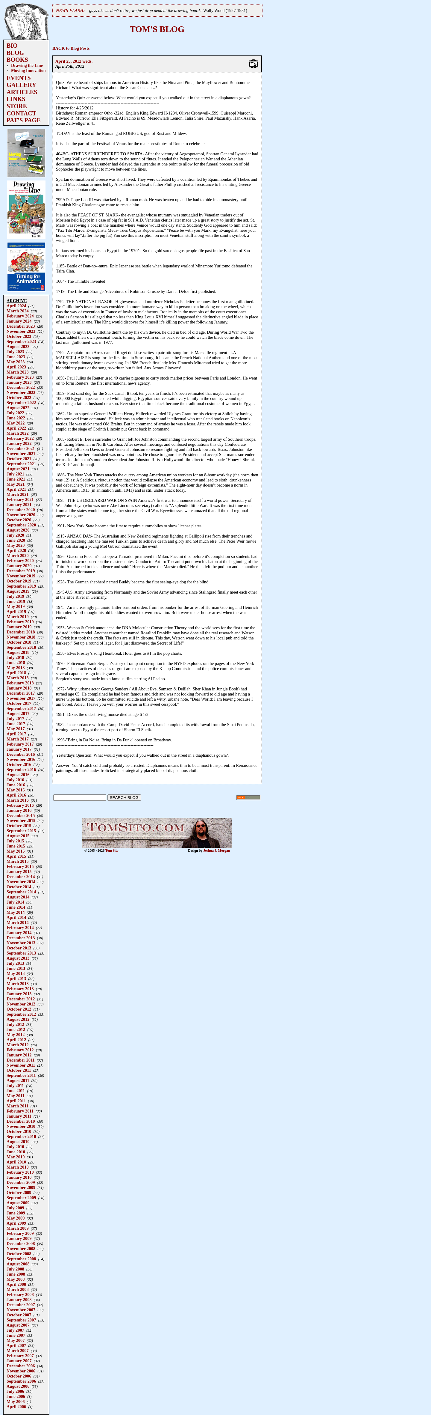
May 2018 (16, 667)
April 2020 (16, 550)
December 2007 (21, 1304)
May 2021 (16, 484)
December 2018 (21, 632)
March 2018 (18, 677)
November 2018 (21, 637)
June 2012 (16, 1029)
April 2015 (16, 856)
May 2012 (16, 1034)
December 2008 (21, 1243)
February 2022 (20, 438)
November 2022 (21, 392)
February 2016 (20, 805)
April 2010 (16, 1162)
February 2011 (20, 1111)
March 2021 (18, 494)
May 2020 (16, 545)
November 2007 (21, 1309)
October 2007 (19, 1314)
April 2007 (16, 1345)
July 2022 (15, 412)
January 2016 (19, 810)
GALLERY (21, 85)
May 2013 (16, 973)
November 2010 (21, 1126)
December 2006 (21, 1365)
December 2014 (21, 876)
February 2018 (20, 683)
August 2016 (18, 774)
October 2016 (19, 764)
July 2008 (15, 1269)
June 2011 (16, 1090)
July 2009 (15, 1207)
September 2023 (21, 341)
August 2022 (18, 407)
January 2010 (19, 1177)
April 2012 (16, 1039)
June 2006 (16, 1396)
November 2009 (21, 1187)
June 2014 (16, 907)
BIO (12, 45)
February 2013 (20, 988)
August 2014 (18, 897)
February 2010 (20, 1172)
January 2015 (19, 871)
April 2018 (16, 672)
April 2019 (16, 611)
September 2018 (21, 647)
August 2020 (18, 530)
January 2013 (19, 993)
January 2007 (19, 1360)
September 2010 (21, 1136)
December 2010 (21, 1121)
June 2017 (16, 723)
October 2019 (19, 581)
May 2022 (16, 423)
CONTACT (21, 113)
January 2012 (19, 1055)
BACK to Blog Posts (70, 48)
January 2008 (19, 1299)
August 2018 (18, 652)
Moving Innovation (28, 70)
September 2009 (21, 1197)
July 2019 (15, 596)
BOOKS (17, 59)
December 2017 (21, 693)
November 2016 (21, 759)
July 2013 (15, 963)
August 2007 (18, 1325)
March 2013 (18, 983)
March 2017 (18, 739)
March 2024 (18, 310)
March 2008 (18, 1289)
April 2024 (16, 305)
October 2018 (19, 642)
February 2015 (20, 866)
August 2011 (18, 1080)
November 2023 (21, 331)
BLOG (15, 52)
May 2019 (16, 606)
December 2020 (21, 509)
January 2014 (19, 932)
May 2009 (16, 1218)
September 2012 (21, 1014)
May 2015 (16, 851)
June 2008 (16, 1274)
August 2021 (18, 468)
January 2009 (19, 1238)
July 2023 (15, 351)
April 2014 (16, 917)
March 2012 (18, 1044)
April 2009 (16, 1223)
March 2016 (18, 800)
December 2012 (21, 998)
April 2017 (16, 733)
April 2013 (16, 978)
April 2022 (16, 428)
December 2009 (21, 1182)
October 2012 (19, 1009)
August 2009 (18, 1202)
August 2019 (18, 591)
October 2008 (19, 1253)
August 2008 (18, 1264)
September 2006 (21, 1381)
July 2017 (15, 718)
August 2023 (18, 346)
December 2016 (21, 754)
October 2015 (19, 825)
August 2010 (18, 1141)
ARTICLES (22, 92)
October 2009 (19, 1192)
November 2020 (21, 514)
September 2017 (21, 708)
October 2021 (19, 458)
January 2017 (19, 749)
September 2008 (21, 1258)
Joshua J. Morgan (216, 850)
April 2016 (16, 795)
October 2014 (19, 886)
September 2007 (21, 1320)
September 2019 (21, 586)
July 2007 (15, 1330)
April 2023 (16, 367)
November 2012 (21, 1004)
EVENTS (19, 78)
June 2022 (16, 418)
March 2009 (18, 1228)
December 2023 (21, 326)
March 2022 (18, 433)
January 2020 (19, 565)
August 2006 (18, 1386)
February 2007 (20, 1355)
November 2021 (21, 453)
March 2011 (17, 1106)
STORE (17, 106)
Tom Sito (112, 850)
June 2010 (16, 1151)
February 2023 (20, 377)
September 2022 (21, 402)
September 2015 (21, 830)
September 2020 (21, 525)
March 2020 (18, 555)
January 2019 (19, 626)
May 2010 (16, 1156)
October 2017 (19, 703)
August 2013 (18, 958)
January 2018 (19, 688)
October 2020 (19, 519)
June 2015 (16, 846)
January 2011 (19, 1116)
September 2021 (21, 463)
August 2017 (18, 713)
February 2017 (20, 744)
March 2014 (18, 922)
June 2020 (16, 540)
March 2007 (18, 1350)
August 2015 (18, 835)
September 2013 (21, 953)
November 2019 (21, 575)
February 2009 (20, 1233)
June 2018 (16, 662)
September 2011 (21, 1075)
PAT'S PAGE (24, 120)
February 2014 (20, 927)
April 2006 (16, 1406)
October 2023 (19, 336)
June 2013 (16, 968)
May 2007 (16, 1340)
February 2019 (20, 621)
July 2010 (15, 1146)
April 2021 (16, 489)
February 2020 (20, 560)
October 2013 (19, 948)
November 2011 (21, 1065)
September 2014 (21, 891)
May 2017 (16, 728)
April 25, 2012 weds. (73, 61)
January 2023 (19, 382)
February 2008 (20, 1294)
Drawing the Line (27, 65)
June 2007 (16, 1335)
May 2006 (16, 1401)
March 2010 (18, 1167)
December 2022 (21, 387)
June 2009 (16, 1213)
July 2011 (15, 1085)
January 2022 (19, 443)
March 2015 (18, 861)
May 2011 (16, 1095)
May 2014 (16, 912)
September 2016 (21, 769)
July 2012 (15, 1024)
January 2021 (19, 504)
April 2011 (16, 1100)
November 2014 (21, 881)
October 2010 (19, 1131)
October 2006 (19, 1376)
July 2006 (15, 1391)
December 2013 (21, 937)
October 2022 (19, 397)
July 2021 (15, 474)
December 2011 (21, 1060)
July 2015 (15, 841)
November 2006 (21, 1371)
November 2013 (21, 942)
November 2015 (21, 820)
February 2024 (20, 316)
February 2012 (20, 1049)
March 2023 (18, 372)
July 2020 (15, 535)
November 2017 (21, 698)
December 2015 (21, 815)
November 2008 (21, 1248)
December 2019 (21, 570)
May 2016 (16, 790)
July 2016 (15, 779)
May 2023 (16, 361)
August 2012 (18, 1019)
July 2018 (15, 657)
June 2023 (16, 356)
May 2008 (16, 1279)
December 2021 (21, 448)
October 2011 (19, 1070)
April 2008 (16, 1284)
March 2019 (18, 616)
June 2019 (16, 601)
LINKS (16, 99)
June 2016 (16, 784)
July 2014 (15, 902)
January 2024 (19, 321)
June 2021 (16, 479)
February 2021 (20, 499)
